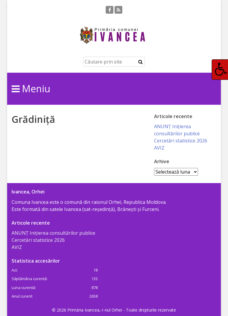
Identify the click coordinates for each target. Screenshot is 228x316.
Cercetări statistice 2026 (180, 140)
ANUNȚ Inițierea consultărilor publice (53, 233)
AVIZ (159, 147)
